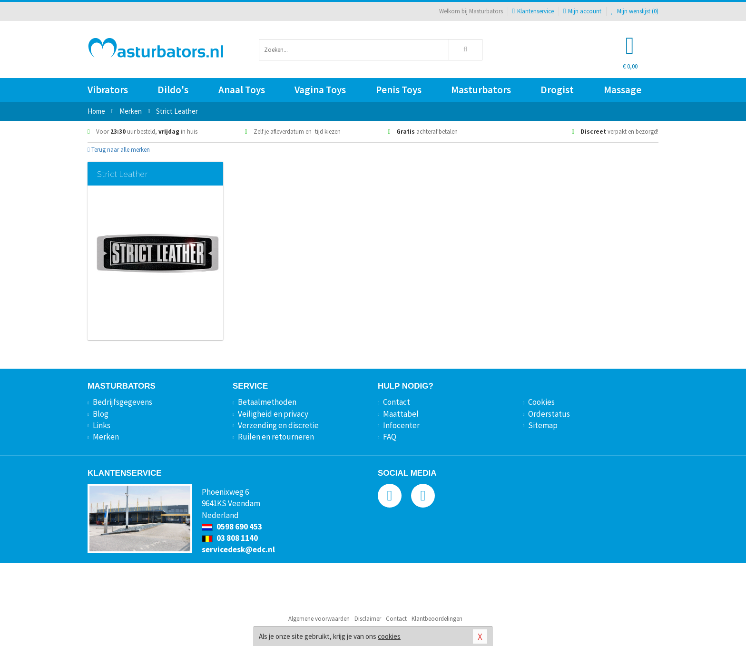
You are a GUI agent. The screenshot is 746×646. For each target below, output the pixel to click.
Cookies (541, 402)
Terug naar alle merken (119, 150)
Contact (396, 402)
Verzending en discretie (278, 425)
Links (101, 425)
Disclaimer (367, 619)
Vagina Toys (320, 89)
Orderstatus (549, 414)
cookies (389, 636)
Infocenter (401, 425)
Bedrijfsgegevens (122, 402)
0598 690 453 (232, 526)
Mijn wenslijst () (634, 11)
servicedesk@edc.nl (238, 549)
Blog (100, 414)
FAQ (389, 436)
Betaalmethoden (267, 402)
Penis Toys (399, 89)
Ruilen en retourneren (276, 436)
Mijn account (582, 11)
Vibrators (108, 89)
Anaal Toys (241, 89)
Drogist (557, 89)
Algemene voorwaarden (319, 619)
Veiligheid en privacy (273, 414)
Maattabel (401, 414)
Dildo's (172, 89)
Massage (622, 89)
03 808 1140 (230, 538)
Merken (106, 436)
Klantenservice (533, 11)
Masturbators (481, 89)
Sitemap (543, 425)
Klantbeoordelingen (437, 619)
